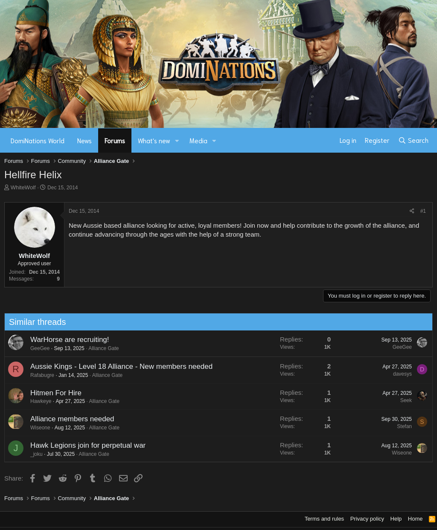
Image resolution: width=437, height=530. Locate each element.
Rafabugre (40, 375)
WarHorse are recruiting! (67, 340)
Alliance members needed (70, 419)
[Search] (413, 140)
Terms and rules (324, 519)
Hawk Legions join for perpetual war (85, 445)
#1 (423, 211)
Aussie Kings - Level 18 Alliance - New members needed (119, 366)
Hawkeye (38, 401)
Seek (403, 400)
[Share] (412, 211)
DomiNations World (37, 140)
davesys (399, 374)
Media (198, 140)
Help (396, 519)
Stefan (402, 426)
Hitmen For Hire (53, 393)
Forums (115, 140)
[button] (177, 140)
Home (415, 519)
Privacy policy (367, 519)
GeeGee (37, 348)
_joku (34, 454)
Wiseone (38, 428)
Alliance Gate (101, 348)
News (84, 140)
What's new (154, 140)
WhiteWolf (23, 187)
